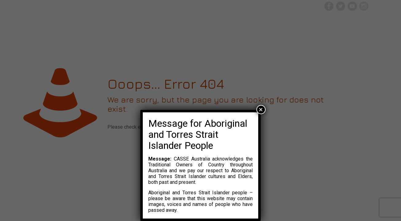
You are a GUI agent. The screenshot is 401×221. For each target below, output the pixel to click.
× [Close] (261, 109)
